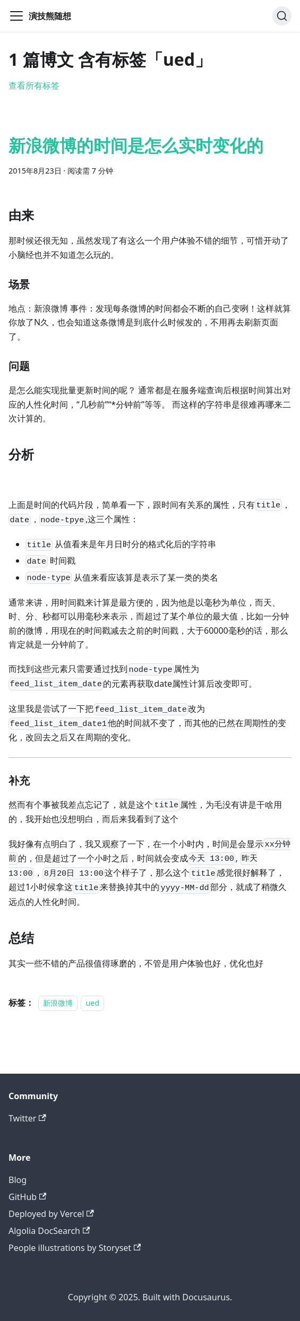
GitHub (27, 1197)
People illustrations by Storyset (74, 1248)
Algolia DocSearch (49, 1231)
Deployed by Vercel (51, 1214)
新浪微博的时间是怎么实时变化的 (135, 145)
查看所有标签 (33, 85)
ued (92, 1003)
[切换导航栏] (16, 16)
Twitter (27, 1118)
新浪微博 (58, 1003)
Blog (17, 1180)
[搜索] (282, 15)
